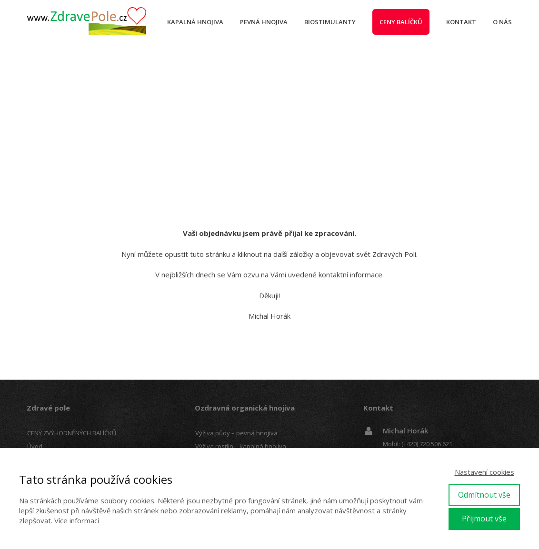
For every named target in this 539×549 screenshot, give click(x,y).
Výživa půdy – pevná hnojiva (236, 433)
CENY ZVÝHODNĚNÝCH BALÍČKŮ (71, 433)
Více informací (76, 520)
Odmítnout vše (484, 495)
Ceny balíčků (400, 22)
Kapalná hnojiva (195, 22)
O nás (502, 22)
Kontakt (461, 22)
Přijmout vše (484, 518)
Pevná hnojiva (264, 22)
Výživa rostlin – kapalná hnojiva (240, 446)
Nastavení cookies (484, 472)
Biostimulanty (330, 22)
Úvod (34, 446)
